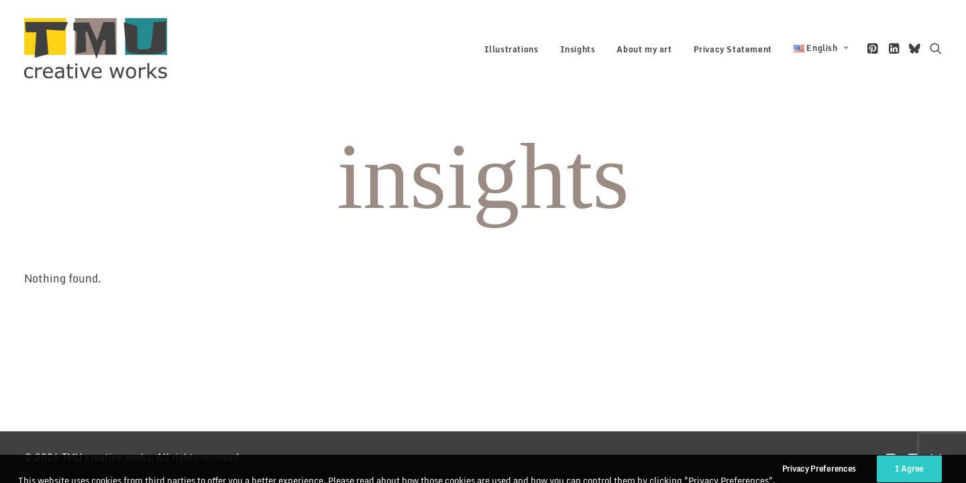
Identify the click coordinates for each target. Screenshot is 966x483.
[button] (873, 48)
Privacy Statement (733, 49)
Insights (578, 49)
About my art (644, 49)
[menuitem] (511, 49)
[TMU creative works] (95, 48)
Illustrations (511, 49)
